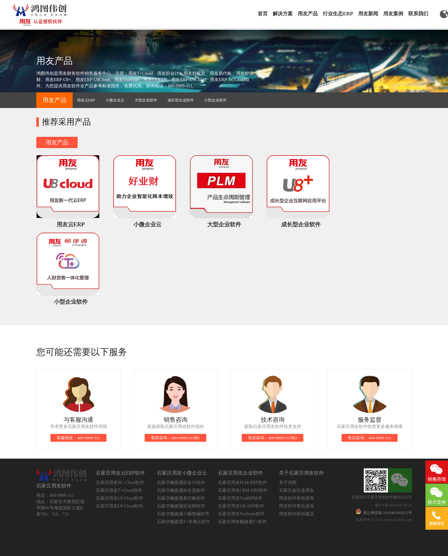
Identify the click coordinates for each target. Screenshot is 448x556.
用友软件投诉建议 (296, 514)
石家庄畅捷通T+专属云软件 (183, 521)
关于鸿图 (287, 482)
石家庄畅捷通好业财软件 (181, 506)
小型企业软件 (215, 100)
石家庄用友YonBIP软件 (240, 498)
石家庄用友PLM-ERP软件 (242, 482)
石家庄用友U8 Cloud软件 (120, 506)
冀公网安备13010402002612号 (387, 513)
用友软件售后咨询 (296, 506)
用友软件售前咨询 (296, 498)
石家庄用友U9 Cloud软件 (120, 498)
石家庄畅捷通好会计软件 (181, 482)
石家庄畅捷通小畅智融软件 (183, 514)
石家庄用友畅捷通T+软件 (242, 521)
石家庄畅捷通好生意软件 (181, 490)
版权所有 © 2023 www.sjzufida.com (384, 519)
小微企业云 (115, 100)
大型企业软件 (146, 100)
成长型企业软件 (180, 100)
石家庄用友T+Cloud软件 (119, 490)
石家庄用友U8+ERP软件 (241, 506)
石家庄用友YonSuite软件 (241, 514)
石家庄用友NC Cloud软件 (120, 482)
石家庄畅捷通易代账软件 (181, 498)
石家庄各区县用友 (296, 490)
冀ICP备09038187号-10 (393, 505)
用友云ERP (86, 100)
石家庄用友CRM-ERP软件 (243, 490)
